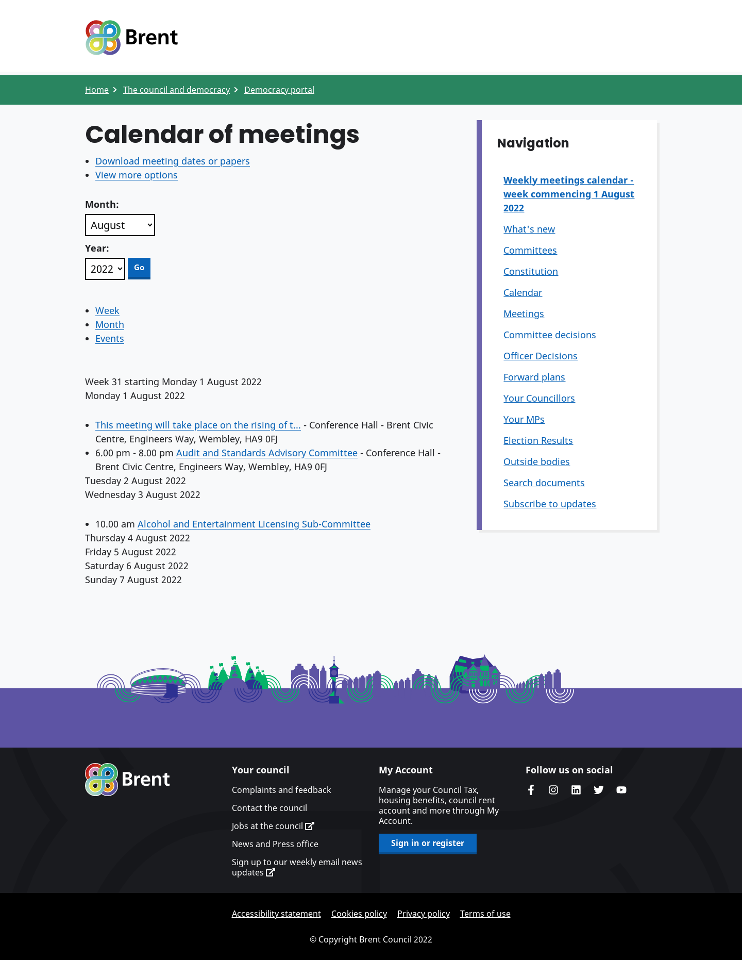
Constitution (530, 271)
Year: (97, 248)
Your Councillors (539, 398)
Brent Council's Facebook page (531, 790)
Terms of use (485, 913)
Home (97, 89)
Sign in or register (427, 843)
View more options (136, 175)
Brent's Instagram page (553, 790)
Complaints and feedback (281, 790)
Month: (102, 204)
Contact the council (269, 808)
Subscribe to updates (549, 504)
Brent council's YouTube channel (621, 790)
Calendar (522, 292)
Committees (530, 250)
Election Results (538, 440)
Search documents (544, 482)
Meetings (523, 313)
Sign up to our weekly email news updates (297, 867)
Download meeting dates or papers (172, 161)
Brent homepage (127, 779)
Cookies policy (359, 913)
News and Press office (275, 844)
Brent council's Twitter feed (599, 790)
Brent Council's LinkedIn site (576, 790)
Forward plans (534, 377)
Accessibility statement (276, 913)
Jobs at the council (273, 826)
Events (109, 338)
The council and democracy (176, 89)
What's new (529, 229)
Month (109, 324)
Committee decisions (549, 334)
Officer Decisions (540, 356)
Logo (131, 38)
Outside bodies (536, 461)
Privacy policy (423, 913)
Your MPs (524, 419)
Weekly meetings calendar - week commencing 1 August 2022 (568, 194)
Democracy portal (279, 89)
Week (107, 310)
